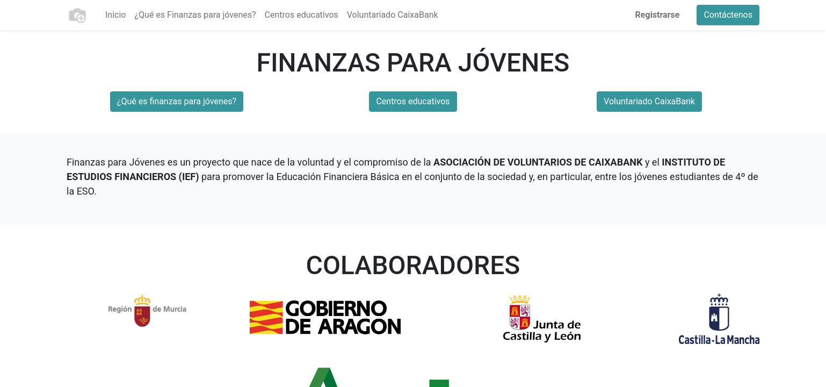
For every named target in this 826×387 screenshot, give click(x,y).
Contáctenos (728, 15)
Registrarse (657, 15)
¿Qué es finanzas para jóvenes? (176, 101)
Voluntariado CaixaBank (649, 101)
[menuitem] (115, 15)
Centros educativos (413, 101)
